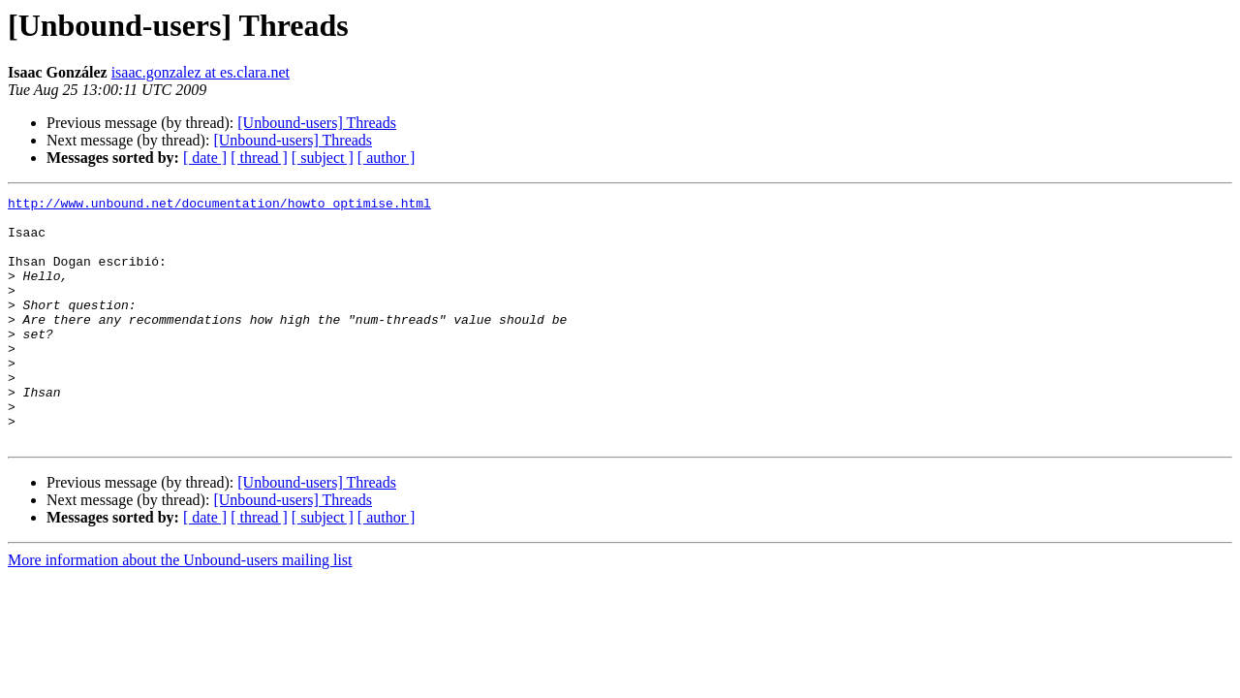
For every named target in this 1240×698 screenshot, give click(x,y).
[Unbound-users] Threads (316, 122)
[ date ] (205, 157)
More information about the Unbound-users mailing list (180, 609)
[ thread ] (259, 157)
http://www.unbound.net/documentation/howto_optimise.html (219, 205)
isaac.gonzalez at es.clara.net (200, 72)
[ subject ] (323, 157)
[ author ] (386, 157)
